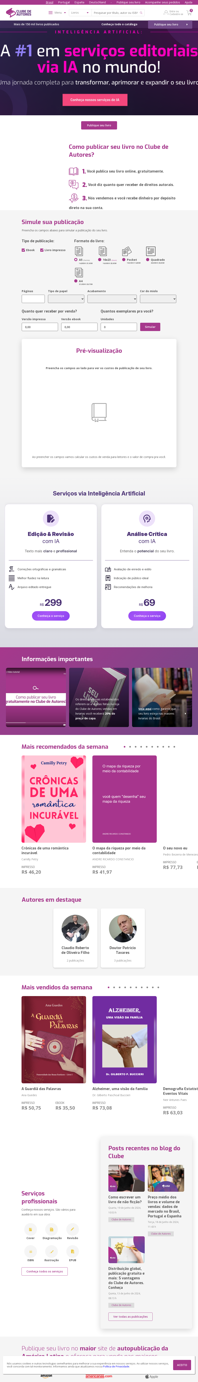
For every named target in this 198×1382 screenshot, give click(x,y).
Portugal (64, 2)
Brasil (49, 2)
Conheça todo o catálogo (119, 24)
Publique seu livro (128, 2)
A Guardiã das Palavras (41, 1088)
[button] (117, 747)
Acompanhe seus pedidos (162, 2)
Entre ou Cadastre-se (176, 13)
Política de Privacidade (116, 1366)
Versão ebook (71, 319)
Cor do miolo (149, 291)
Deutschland (97, 2)
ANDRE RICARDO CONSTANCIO (113, 859)
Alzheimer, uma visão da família (120, 1088)
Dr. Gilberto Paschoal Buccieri (111, 1095)
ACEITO (182, 1365)
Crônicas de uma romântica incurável (45, 850)
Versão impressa (34, 319)
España (79, 2)
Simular (150, 327)
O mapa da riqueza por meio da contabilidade (118, 850)
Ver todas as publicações (130, 1316)
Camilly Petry (30, 859)
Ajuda (188, 2)
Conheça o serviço (51, 615)
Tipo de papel (57, 291)
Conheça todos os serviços (44, 1271)
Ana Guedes (29, 1095)
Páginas (27, 291)
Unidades (107, 319)
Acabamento (96, 291)
